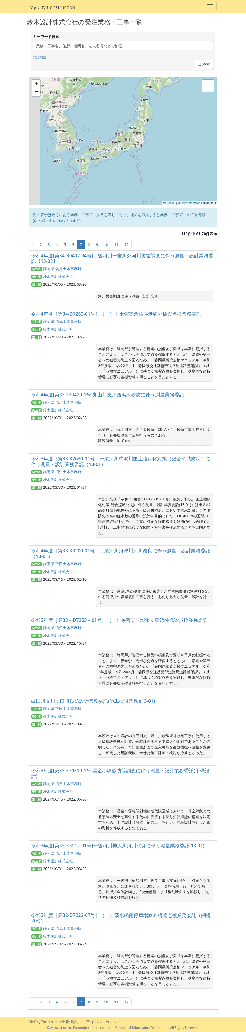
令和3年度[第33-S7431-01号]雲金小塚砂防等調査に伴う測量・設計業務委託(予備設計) (120, 773)
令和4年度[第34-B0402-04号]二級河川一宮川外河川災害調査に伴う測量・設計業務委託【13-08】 (122, 258)
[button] (36, 84)
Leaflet (169, 203)
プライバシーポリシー (101, 1021)
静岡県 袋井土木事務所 (62, 268)
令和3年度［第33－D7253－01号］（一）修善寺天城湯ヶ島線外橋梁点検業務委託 (119, 620)
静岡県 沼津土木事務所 (62, 321)
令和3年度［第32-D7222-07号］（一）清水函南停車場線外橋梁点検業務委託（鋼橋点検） (121, 918)
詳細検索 (39, 57)
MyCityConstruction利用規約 (53, 1021)
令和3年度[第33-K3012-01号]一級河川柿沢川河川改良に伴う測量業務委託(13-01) (118, 845)
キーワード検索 (46, 36)
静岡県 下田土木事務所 (62, 563)
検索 (204, 64)
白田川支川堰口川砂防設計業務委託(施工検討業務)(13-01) (93, 701)
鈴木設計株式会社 (58, 276)
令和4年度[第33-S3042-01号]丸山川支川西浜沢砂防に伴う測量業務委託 (107, 394)
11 (116, 244)
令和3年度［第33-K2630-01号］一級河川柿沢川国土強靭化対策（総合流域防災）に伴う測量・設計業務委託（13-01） (120, 461)
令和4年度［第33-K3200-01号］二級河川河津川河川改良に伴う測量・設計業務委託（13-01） (120, 553)
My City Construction (52, 7)
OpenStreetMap (190, 203)
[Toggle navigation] (209, 6)
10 (106, 244)
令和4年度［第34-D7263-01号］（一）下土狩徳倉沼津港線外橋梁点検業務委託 (116, 314)
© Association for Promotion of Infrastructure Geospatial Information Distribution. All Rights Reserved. (123, 1027)
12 (126, 244)
